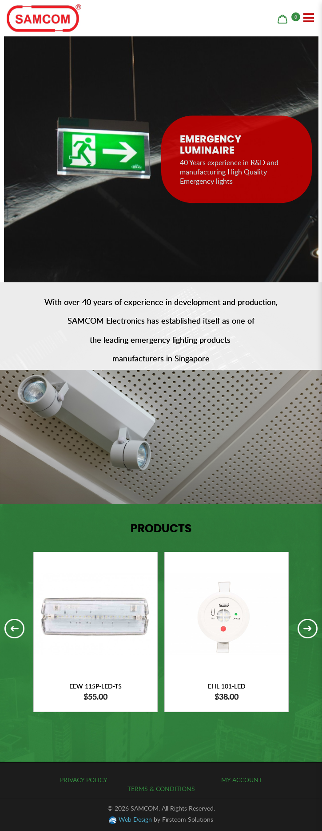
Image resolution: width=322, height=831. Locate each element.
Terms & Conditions (161, 788)
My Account (241, 780)
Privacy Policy (83, 780)
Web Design (135, 819)
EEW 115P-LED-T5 (95, 686)
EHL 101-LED (227, 686)
